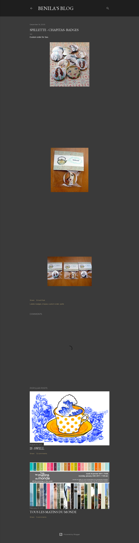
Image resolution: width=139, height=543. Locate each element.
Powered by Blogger (69, 534)
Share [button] (32, 300)
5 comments (41, 517)
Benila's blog (56, 8)
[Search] (107, 7)
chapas (45, 304)
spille (62, 304)
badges (38, 304)
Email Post (40, 300)
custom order (54, 304)
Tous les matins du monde (53, 512)
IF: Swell (37, 448)
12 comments (41, 453)
